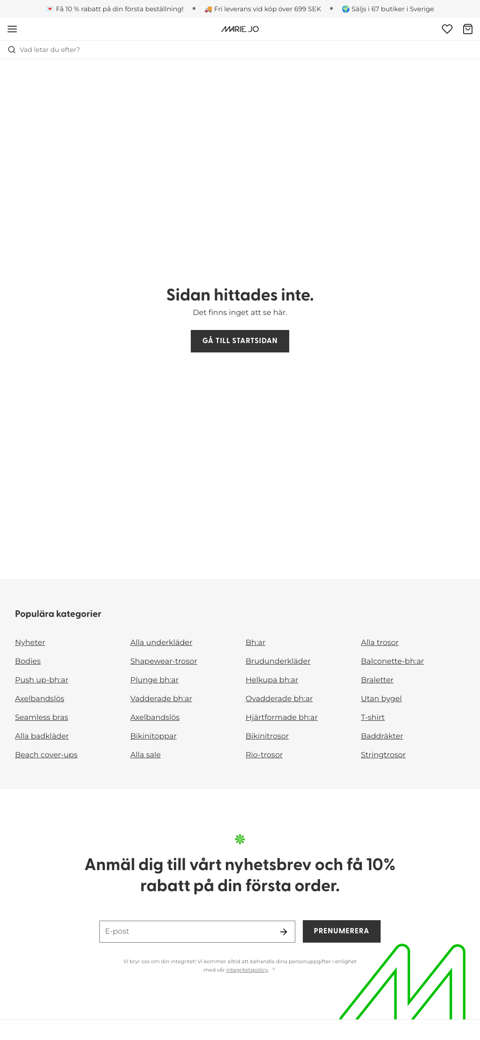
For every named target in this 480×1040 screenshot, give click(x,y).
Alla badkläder (42, 736)
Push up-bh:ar (41, 680)
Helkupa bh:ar (272, 680)
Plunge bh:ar (154, 680)
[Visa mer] (273, 969)
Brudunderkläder (278, 661)
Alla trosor (380, 642)
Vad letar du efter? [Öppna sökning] (44, 49)
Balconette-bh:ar (392, 661)
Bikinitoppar (153, 736)
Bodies (28, 661)
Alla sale (145, 755)
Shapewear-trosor (163, 661)
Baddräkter (382, 736)
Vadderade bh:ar (161, 699)
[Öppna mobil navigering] (12, 29)
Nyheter (30, 642)
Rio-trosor (264, 755)
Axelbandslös (39, 699)
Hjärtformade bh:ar (282, 717)
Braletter (377, 680)
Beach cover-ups (46, 755)
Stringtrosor (383, 755)
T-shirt (373, 717)
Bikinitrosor (267, 736)
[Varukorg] (468, 29)
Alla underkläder (161, 642)
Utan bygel (381, 699)
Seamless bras (41, 717)
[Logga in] (447, 29)
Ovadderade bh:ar (279, 699)
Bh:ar (255, 642)
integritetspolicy (247, 970)
